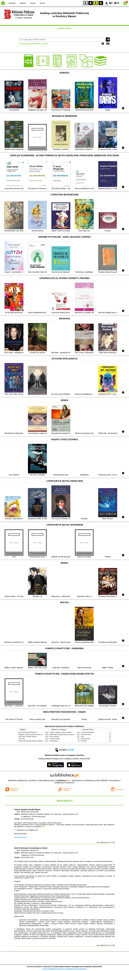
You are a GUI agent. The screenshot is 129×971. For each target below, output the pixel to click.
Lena (82, 736)
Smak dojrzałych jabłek (87, 732)
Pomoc (33, 3)
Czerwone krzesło (55, 738)
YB (95, 3)
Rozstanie (84, 741)
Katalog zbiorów (64, 28)
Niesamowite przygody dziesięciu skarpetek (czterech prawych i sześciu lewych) (41, 741)
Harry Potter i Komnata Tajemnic (28, 736)
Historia (23, 3)
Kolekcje (45, 43)
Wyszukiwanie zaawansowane (30, 43)
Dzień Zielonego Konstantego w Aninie (30, 848)
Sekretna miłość (85, 738)
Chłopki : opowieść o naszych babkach (61, 732)
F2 (117, 3)
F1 (111, 3)
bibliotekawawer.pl (20, 837)
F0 (106, 3)
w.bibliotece (62, 780)
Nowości (12, 3)
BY (100, 3)
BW (90, 3)
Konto (42, 3)
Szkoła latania (54, 741)
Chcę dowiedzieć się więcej (53, 969)
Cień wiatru (22, 738)
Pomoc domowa (54, 736)
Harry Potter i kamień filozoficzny (28, 732)
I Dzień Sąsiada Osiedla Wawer (27, 809)
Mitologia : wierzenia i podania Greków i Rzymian (32, 734)
